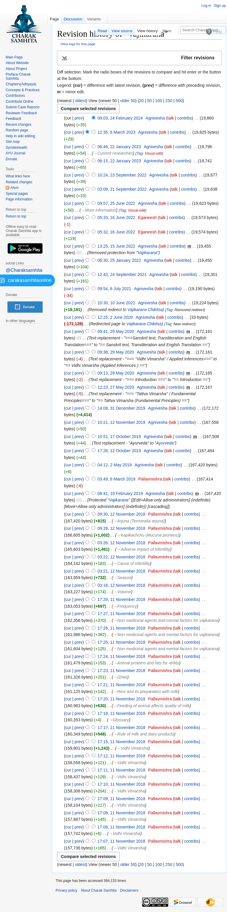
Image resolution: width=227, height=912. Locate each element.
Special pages (17, 194)
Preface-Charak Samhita (18, 76)
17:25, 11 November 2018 (121, 642)
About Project (16, 69)
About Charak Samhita (98, 890)
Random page (17, 130)
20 (141, 100)
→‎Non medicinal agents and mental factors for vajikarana (165, 620)
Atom (14, 188)
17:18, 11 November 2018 (121, 713)
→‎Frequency (125, 606)
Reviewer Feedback (21, 113)
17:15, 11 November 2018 (121, 741)
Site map (13, 142)
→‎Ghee (120, 677)
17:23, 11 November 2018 (121, 670)
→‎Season (122, 577)
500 (179, 100)
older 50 (127, 100)
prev (78, 118)
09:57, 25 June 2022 (116, 203)
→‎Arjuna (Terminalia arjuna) (139, 521)
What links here (18, 176)
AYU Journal (15, 153)
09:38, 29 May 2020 (116, 352)
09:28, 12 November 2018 (121, 528)
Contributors (15, 96)
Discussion (73, 19)
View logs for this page (78, 44)
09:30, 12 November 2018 (121, 514)
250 (169, 100)
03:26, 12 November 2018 (121, 542)
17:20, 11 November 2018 (121, 699)
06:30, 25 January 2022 (119, 260)
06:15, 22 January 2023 (119, 160)
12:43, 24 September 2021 (122, 274)
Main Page (14, 57)
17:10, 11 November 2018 (121, 784)
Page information (19, 199)
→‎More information (98, 210)
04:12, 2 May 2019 (115, 464)
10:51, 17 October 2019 (119, 436)
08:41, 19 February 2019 (120, 493)
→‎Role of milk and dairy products (143, 734)
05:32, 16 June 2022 (116, 232)
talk (171, 118)
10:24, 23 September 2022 (122, 175)
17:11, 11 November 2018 (121, 770)
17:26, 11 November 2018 (121, 628)
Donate (11, 159)
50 (149, 100)
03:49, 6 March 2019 (116, 479)
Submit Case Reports (22, 107)
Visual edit (153, 153)
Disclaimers (129, 890)
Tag (140, 153)
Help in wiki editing (20, 136)
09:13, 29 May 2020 (116, 373)
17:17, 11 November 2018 (121, 727)
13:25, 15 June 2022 (116, 246)
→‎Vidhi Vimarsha (132, 748)
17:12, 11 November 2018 (121, 756)
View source (121, 31)
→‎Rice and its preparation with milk (145, 691)
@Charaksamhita (24, 270)
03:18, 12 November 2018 (121, 585)
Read (102, 31)
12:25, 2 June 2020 (115, 317)
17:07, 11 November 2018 (121, 841)
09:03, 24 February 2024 (120, 118)
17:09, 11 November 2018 (121, 798)
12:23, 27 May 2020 (116, 387)
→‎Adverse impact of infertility (143, 549)
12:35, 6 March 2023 (116, 132)
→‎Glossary (118, 719)
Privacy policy (66, 890)
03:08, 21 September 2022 (122, 189)
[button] (139, 58)
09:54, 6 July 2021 (114, 288)
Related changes (19, 182)
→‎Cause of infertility (131, 563)
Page (54, 19)
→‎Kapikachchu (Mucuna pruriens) (147, 535)
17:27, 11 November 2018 (121, 613)
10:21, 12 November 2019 (121, 422)
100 (158, 100)
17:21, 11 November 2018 (121, 684)
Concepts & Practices (23, 90)
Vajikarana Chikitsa (145, 309)
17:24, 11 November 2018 (121, 656)
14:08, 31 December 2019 (121, 408)
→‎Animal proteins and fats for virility (146, 663)
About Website (17, 63)
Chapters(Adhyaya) (21, 84)
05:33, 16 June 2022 (116, 217)
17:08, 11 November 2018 (121, 812)
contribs (184, 118)
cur (68, 132)
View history (147, 31)
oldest (80, 100)
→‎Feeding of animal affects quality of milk (151, 705)
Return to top (16, 216)
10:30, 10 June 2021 (116, 302)
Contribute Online (19, 101)
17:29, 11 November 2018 (121, 599)
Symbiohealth (16, 148)
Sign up (220, 6)
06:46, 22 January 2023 (119, 146)
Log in (206, 6)
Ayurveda (165, 443)
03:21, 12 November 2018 (121, 571)
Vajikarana (147, 252)
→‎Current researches (113, 153)
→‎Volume (122, 591)
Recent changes (18, 124)
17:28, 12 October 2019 (119, 450)
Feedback (13, 119)
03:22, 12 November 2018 (121, 557)
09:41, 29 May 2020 (116, 331)
